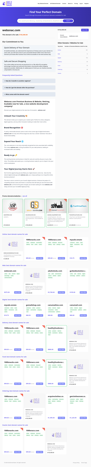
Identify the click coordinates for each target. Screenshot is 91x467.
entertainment (58, 273)
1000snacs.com (54, 239)
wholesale (33, 242)
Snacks (59, 73)
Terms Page (84, 462)
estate (71, 246)
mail (27, 311)
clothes (49, 403)
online (27, 242)
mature (49, 275)
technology (7, 275)
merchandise (39, 242)
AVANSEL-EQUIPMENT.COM (54, 215)
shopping (39, 309)
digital (71, 244)
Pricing (76, 3)
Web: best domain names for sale (14, 265)
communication (51, 311)
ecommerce (54, 332)
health (49, 332)
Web (59, 54)
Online (59, 50)
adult (53, 273)
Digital (59, 57)
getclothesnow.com (78, 396)
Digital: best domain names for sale (15, 300)
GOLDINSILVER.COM (30, 215)
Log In (81, 3)
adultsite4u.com (55, 271)
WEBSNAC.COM (29, 284)
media (12, 275)
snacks (40, 244)
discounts (60, 242)
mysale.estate (76, 239)
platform (78, 275)
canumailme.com (55, 305)
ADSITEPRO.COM (8, 215)
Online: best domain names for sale (15, 234)
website (54, 275)
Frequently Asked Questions (12, 75)
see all (24, 196)
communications (8, 277)
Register (86, 3)
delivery (28, 244)
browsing (50, 277)
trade (81, 242)
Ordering (60, 69)
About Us (70, 3)
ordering (58, 244)
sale (82, 244)
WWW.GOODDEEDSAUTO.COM (11, 253)
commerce (72, 242)
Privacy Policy (76, 462)
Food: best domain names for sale (14, 357)
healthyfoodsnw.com (57, 328)
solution (83, 275)
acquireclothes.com (56, 396)
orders (36, 244)
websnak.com (10, 271)
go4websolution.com (79, 271)
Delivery (60, 61)
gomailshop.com (33, 305)
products (38, 308)
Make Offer (85, 30)
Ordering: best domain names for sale (15, 391)
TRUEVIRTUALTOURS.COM (75, 215)
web (9, 273)
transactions (77, 244)
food (32, 244)
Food (59, 65)
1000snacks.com (33, 239)
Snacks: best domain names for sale (15, 425)
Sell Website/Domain (55, 3)
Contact (64, 3)
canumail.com (76, 305)
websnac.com (11, 30)
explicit (59, 275)
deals (49, 401)
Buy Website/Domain (43, 3)
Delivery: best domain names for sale (15, 323)
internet (13, 273)
